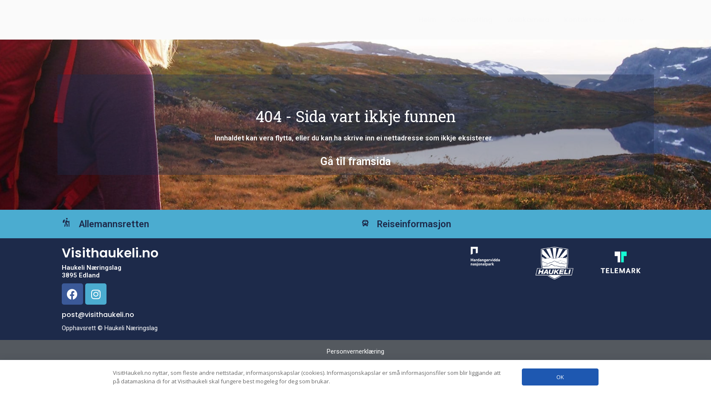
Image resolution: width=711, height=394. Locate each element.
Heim (427, 28)
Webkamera (528, 28)
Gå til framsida (355, 178)
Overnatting (471, 28)
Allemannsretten (127, 247)
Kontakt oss (585, 28)
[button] (631, 28)
